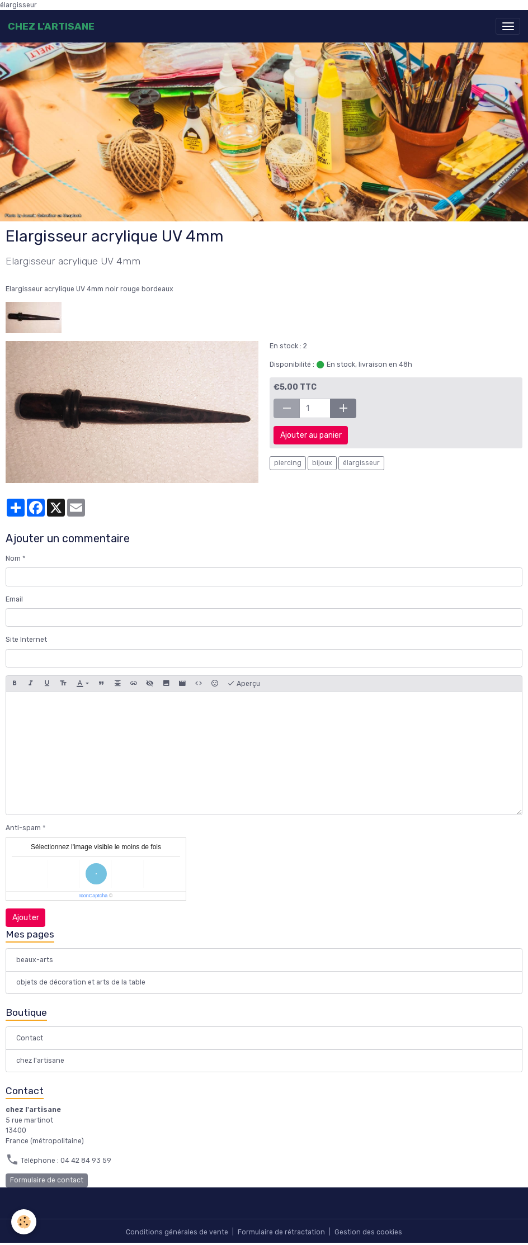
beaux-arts (34, 960)
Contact (29, 1038)
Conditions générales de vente (177, 1232)
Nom (13, 558)
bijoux (322, 463)
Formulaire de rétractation (281, 1232)
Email (14, 599)
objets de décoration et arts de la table (80, 982)
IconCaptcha (93, 895)
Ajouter (25, 917)
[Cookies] (23, 1221)
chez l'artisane (40, 1060)
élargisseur (361, 463)
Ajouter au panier (311, 435)
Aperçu (243, 684)
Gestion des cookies (368, 1232)
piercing (287, 463)
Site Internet (26, 639)
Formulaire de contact (46, 1180)
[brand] (51, 26)
